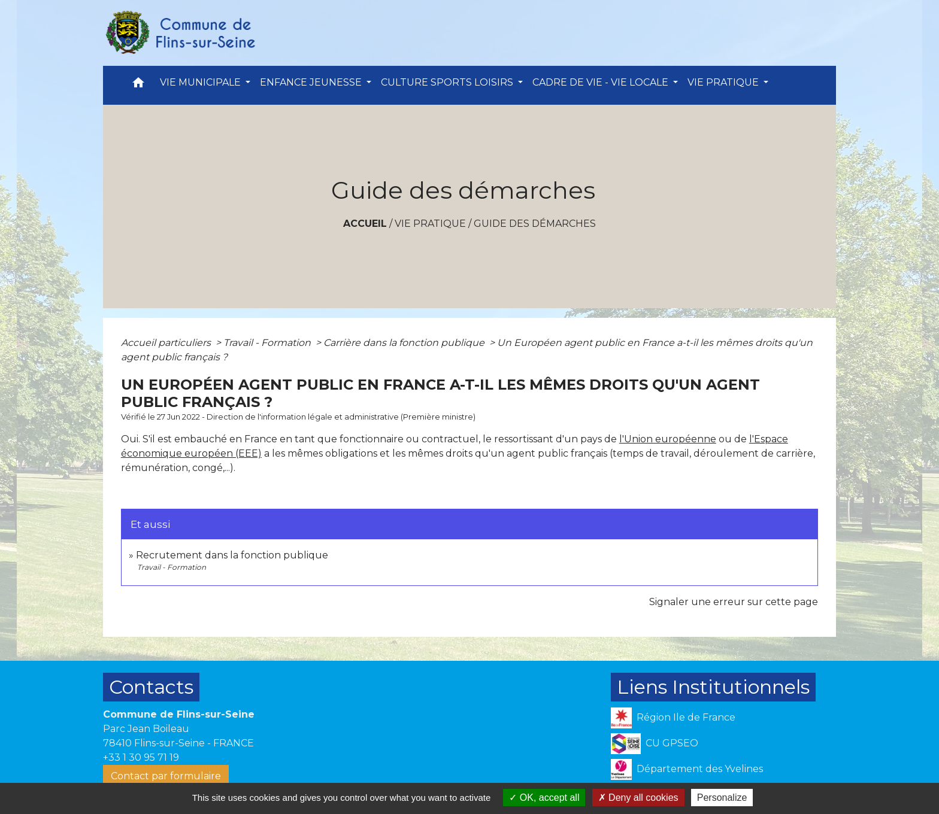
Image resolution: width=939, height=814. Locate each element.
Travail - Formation (268, 342)
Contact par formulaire (166, 776)
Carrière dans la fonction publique (405, 342)
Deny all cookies (638, 797)
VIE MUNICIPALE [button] (201, 82)
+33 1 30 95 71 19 (141, 757)
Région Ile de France (673, 717)
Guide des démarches (535, 223)
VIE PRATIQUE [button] (724, 82)
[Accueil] (179, 33)
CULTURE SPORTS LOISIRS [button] (448, 82)
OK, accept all (544, 797)
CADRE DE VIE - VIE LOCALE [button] (601, 82)
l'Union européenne (667, 439)
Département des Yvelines (687, 769)
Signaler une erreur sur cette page (733, 602)
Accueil (365, 223)
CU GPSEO (654, 743)
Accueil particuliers (167, 342)
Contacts (151, 686)
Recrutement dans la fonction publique (232, 555)
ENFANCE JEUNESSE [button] (312, 82)
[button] (138, 85)
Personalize (722, 797)
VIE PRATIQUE (430, 223)
